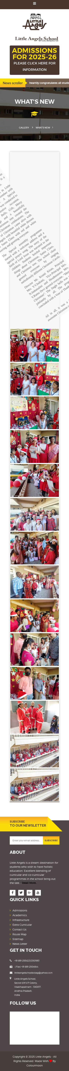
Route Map (19, 934)
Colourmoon (34, 1065)
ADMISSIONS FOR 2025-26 (34, 59)
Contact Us (19, 929)
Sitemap (18, 939)
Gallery (24, 127)
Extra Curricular (22, 924)
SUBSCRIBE (51, 840)
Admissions (20, 910)
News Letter (20, 943)
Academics (20, 915)
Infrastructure (21, 919)
